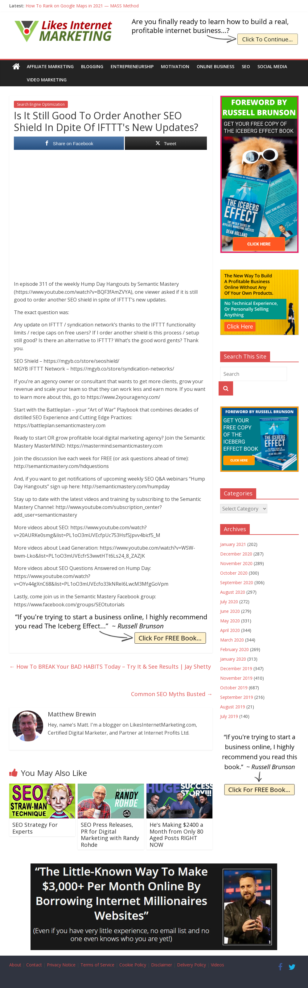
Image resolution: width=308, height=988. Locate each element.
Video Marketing (33, 80)
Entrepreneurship (132, 66)
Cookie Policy (132, 965)
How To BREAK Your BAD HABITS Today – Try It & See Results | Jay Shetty (110, 666)
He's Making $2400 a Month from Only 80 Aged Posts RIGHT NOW (176, 834)
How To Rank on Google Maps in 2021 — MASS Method (82, 6)
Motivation (175, 66)
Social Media (272, 66)
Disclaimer (161, 965)
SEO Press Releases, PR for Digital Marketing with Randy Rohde (110, 834)
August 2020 (232, 592)
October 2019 (234, 688)
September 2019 (236, 697)
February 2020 (234, 649)
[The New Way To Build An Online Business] (259, 273)
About (15, 965)
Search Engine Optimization (41, 104)
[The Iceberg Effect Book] (214, 21)
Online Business (215, 66)
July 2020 (229, 602)
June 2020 (230, 611)
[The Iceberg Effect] (259, 99)
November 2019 (236, 678)
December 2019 (236, 668)
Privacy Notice (61, 965)
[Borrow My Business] (154, 867)
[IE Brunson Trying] (111, 616)
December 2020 (236, 554)
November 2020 (236, 563)
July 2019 (229, 716)
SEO (246, 66)
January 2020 (233, 659)
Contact (34, 965)
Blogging (92, 66)
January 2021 (233, 544)
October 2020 (234, 573)
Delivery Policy (191, 965)
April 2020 (230, 630)
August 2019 (232, 707)
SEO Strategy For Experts (35, 828)
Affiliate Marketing (50, 66)
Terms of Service (97, 965)
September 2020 (236, 582)
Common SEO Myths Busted (171, 694)
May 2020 (230, 621)
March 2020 (232, 640)
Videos (217, 965)
